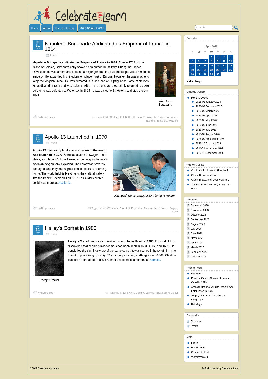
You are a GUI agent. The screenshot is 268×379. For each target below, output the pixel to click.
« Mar (190, 81)
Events (53, 55)
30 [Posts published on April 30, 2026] (217, 74)
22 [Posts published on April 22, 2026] (211, 70)
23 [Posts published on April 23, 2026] (217, 70)
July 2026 (196, 228)
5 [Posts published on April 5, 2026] (192, 61)
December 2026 (200, 205)
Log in (194, 342)
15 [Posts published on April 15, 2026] (211, 65)
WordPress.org (199, 357)
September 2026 (200, 219)
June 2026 (196, 233)
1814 (112, 117)
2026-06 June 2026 (206, 125)
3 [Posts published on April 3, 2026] (224, 56)
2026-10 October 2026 (208, 143)
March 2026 (197, 247)
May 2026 (196, 238)
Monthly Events (199, 97)
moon (175, 211)
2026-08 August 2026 (208, 134)
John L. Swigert (169, 208)
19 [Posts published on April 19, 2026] (192, 70)
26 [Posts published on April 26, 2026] (192, 74)
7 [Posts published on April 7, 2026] (205, 61)
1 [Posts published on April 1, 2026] (211, 56)
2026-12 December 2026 (210, 152)
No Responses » (46, 117)
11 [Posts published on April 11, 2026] (230, 61)
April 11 (120, 117)
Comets (155, 259)
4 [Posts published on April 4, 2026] (230, 56)
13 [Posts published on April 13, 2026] (198, 65)
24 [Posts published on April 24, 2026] (224, 70)
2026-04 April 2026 (92, 28)
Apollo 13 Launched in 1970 (76, 137)
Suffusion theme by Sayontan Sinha (220, 368)
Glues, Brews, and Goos (204, 175)
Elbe (154, 117)
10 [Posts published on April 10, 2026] (224, 61)
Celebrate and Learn (48, 368)
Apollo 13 (64, 182)
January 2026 (198, 256)
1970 (107, 208)
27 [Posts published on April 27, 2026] (198, 74)
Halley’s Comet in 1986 (70, 228)
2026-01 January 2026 (208, 101)
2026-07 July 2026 (206, 129)
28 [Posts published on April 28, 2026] (205, 74)
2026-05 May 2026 (206, 120)
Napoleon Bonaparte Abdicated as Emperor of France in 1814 (107, 46)
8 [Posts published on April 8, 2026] (211, 61)
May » (198, 81)
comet (141, 292)
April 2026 (196, 242)
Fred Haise (137, 208)
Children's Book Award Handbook (209, 170)
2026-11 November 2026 (210, 148)
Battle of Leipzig (133, 117)
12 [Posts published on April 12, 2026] (192, 65)
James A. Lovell (152, 208)
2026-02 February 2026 (209, 106)
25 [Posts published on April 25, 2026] (230, 70)
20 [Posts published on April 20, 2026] (198, 70)
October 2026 (198, 214)
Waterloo (173, 120)
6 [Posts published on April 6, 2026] (199, 61)
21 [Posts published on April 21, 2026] (205, 70)
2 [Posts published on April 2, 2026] (218, 56)
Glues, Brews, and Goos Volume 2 (210, 179)
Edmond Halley (153, 292)
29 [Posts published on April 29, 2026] (211, 74)
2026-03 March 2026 (207, 111)
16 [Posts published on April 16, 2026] (217, 65)
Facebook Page (65, 28)
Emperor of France (167, 117)
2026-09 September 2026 (210, 138)
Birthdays (196, 273)
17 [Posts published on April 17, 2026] (224, 65)
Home (35, 28)
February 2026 (199, 252)
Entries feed (198, 347)
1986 (125, 292)
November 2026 (200, 210)
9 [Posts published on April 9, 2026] (218, 61)
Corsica (147, 117)
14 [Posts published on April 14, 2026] (205, 65)
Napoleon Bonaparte (156, 120)
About (47, 28)
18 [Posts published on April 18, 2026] (230, 65)
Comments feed (200, 352)
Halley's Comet (170, 292)
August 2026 (198, 224)
